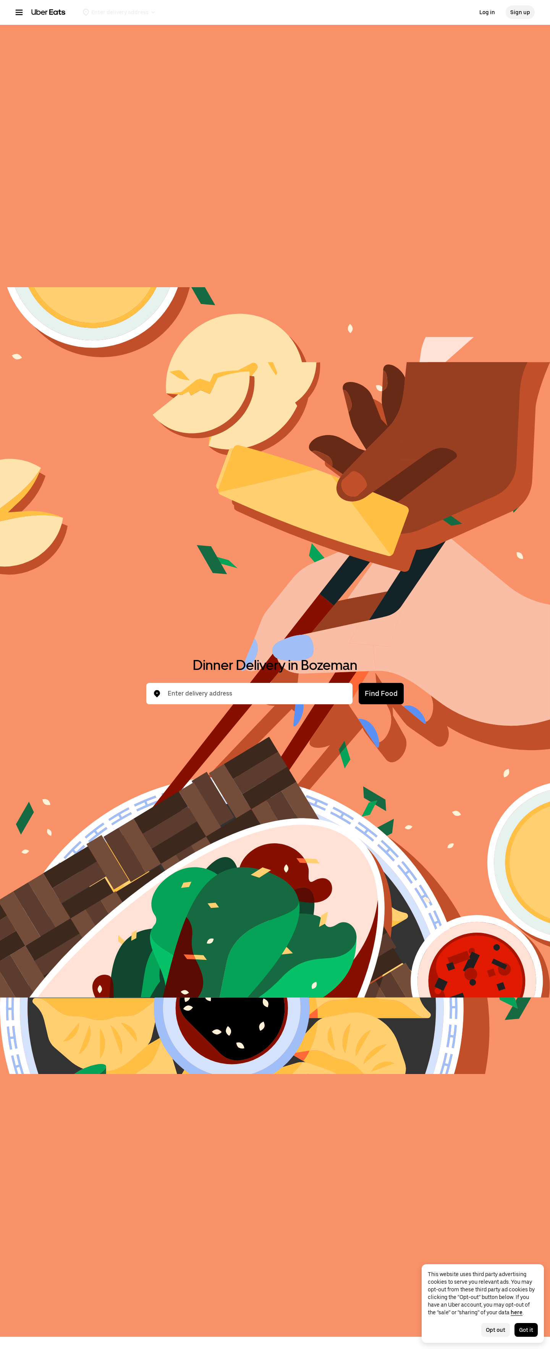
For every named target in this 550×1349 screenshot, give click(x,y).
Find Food (381, 693)
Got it (526, 1330)
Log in (487, 12)
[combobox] (255, 693)
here (516, 1312)
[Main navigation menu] (19, 12)
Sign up (520, 12)
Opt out (495, 1330)
